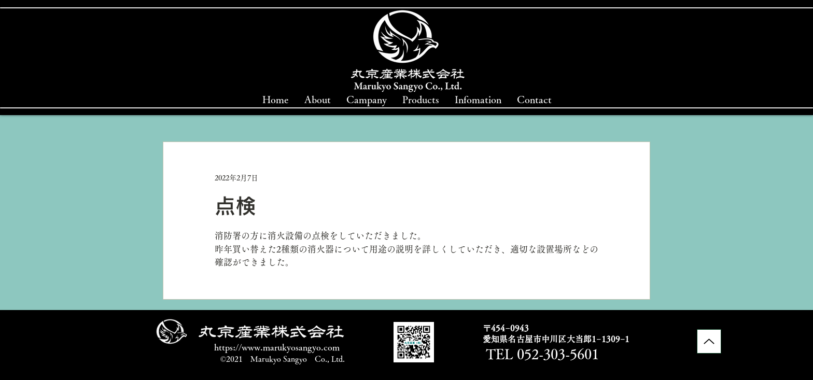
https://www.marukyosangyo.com (277, 347)
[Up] (709, 341)
